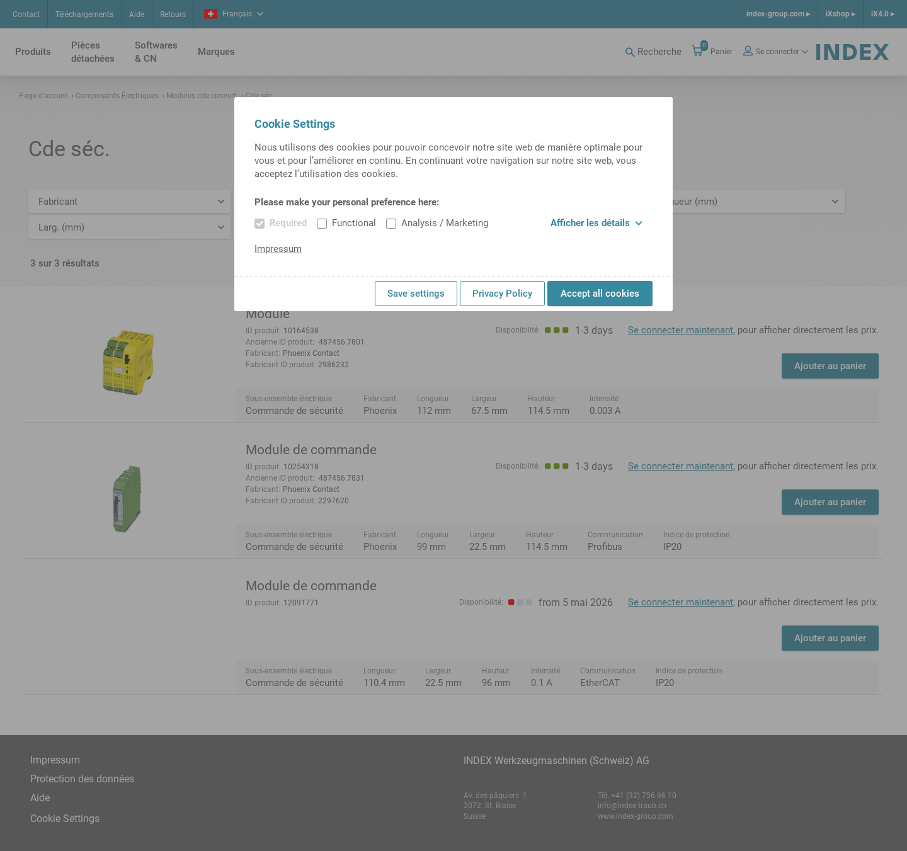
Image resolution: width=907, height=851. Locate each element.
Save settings (416, 293)
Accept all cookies (600, 293)
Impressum (278, 248)
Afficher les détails (596, 223)
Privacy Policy (502, 293)
